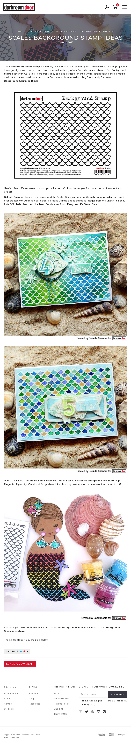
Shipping (58, 708)
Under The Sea (115, 200)
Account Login (11, 693)
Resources (34, 703)
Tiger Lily (21, 484)
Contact (8, 703)
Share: (17, 651)
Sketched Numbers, (33, 204)
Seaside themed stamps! (92, 70)
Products (33, 693)
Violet (31, 484)
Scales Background (90, 480)
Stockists (9, 708)
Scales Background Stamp (24, 66)
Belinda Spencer (13, 197)
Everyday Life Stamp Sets (82, 204)
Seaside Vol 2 (53, 204)
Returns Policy (61, 703)
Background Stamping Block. (21, 80)
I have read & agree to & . (103, 702)
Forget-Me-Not (49, 484)
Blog (31, 698)
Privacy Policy (61, 698)
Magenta (9, 484)
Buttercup (114, 480)
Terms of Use (60, 714)
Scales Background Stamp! (70, 627)
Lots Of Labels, (13, 204)
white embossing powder (97, 197)
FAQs (57, 693)
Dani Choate (37, 480)
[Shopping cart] (115, 7)
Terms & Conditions (115, 700)
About (7, 698)
